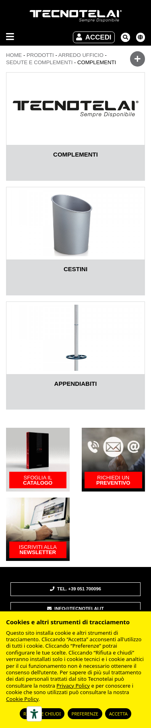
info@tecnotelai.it (75, 608)
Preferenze (84, 714)
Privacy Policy (73, 685)
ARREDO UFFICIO (80, 55)
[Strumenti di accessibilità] (34, 714)
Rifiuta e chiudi (42, 714)
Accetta (118, 714)
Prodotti (40, 55)
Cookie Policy (22, 699)
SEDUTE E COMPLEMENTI (39, 62)
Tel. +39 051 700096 (75, 588)
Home (14, 55)
